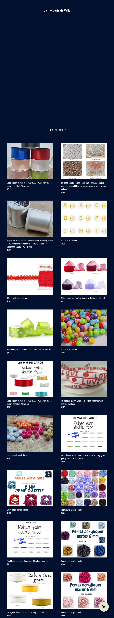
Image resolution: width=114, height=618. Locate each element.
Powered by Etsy (13, 610)
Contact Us (11, 599)
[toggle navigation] (106, 9)
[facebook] (7, 594)
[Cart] (104, 607)
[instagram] (12, 594)
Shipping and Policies (15, 602)
